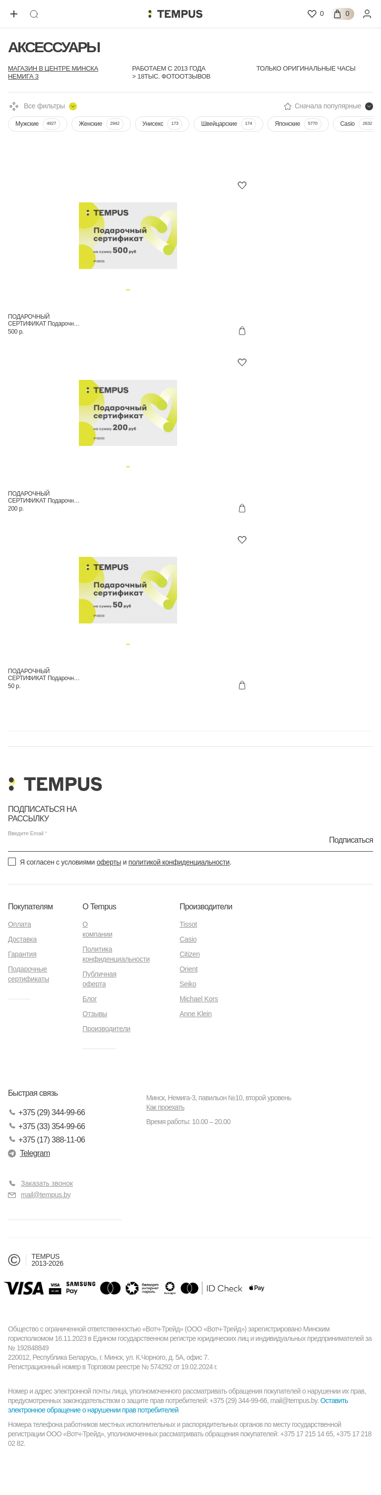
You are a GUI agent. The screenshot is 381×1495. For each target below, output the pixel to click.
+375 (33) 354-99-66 (46, 1126)
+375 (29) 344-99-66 (46, 1112)
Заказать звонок (47, 1183)
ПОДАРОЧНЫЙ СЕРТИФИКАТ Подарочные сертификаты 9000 (44, 675)
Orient (188, 969)
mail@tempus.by (39, 1195)
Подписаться (351, 839)
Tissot (188, 924)
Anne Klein (196, 1014)
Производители (106, 1029)
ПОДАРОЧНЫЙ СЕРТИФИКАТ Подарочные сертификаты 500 (44, 320)
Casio (188, 939)
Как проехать (165, 1107)
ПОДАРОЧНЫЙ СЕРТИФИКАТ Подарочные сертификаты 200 (44, 497)
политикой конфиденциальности (179, 862)
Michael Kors (199, 999)
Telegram (29, 1153)
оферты (109, 862)
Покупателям (30, 906)
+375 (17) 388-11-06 (46, 1140)
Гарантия (22, 954)
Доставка (22, 939)
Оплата (19, 924)
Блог (89, 999)
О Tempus (99, 906)
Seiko (188, 984)
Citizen (190, 954)
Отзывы (94, 1014)
